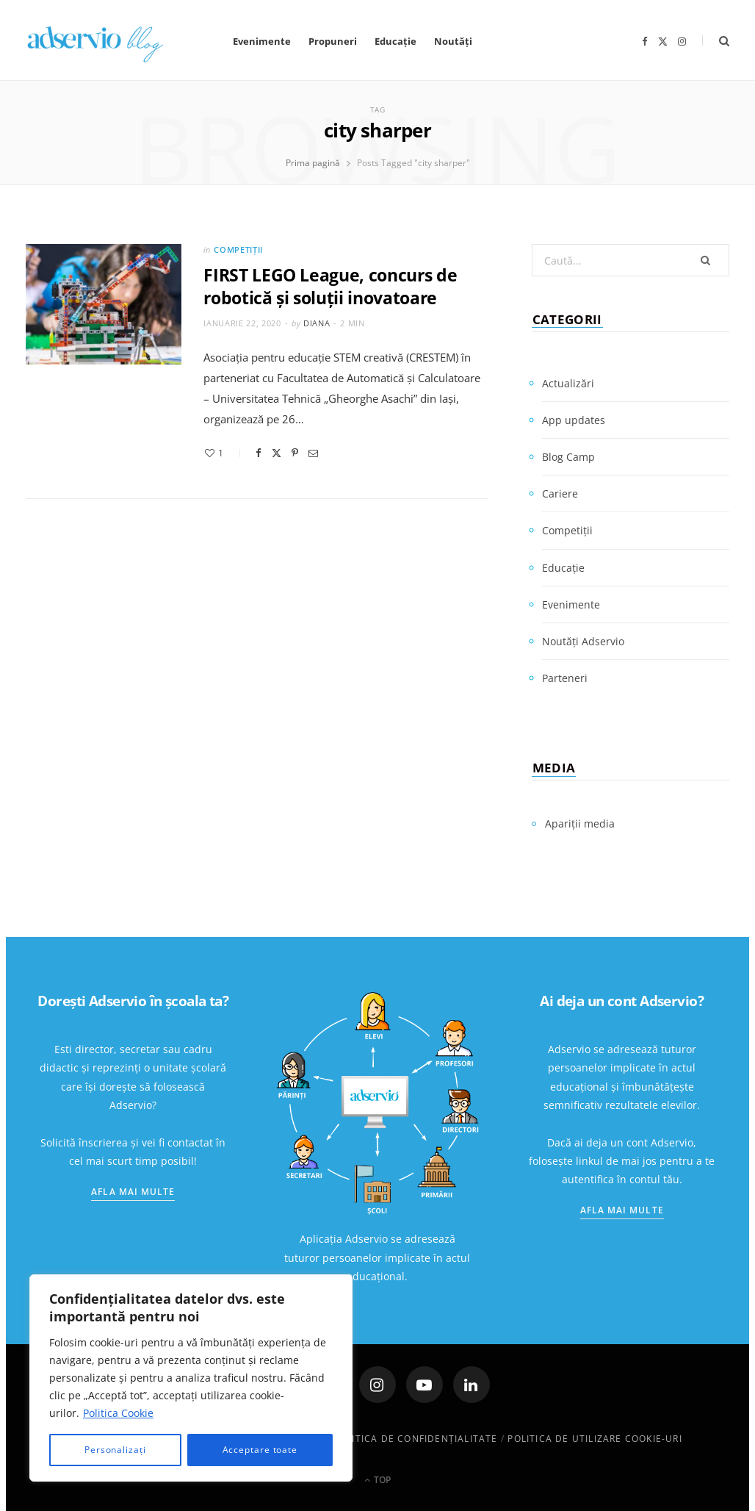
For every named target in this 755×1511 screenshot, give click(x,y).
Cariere (560, 493)
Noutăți (453, 41)
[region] (191, 1378)
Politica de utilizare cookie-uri (594, 1438)
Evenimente (262, 41)
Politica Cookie (118, 1413)
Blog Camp (568, 457)
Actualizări (568, 383)
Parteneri (565, 678)
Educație (395, 41)
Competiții (238, 249)
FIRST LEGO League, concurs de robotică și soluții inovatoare (330, 286)
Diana (316, 323)
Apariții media (580, 823)
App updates (573, 420)
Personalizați (115, 1449)
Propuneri (332, 41)
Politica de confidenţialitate (415, 1438)
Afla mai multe (133, 1191)
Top (377, 1480)
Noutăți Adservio (583, 641)
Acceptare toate (260, 1449)
